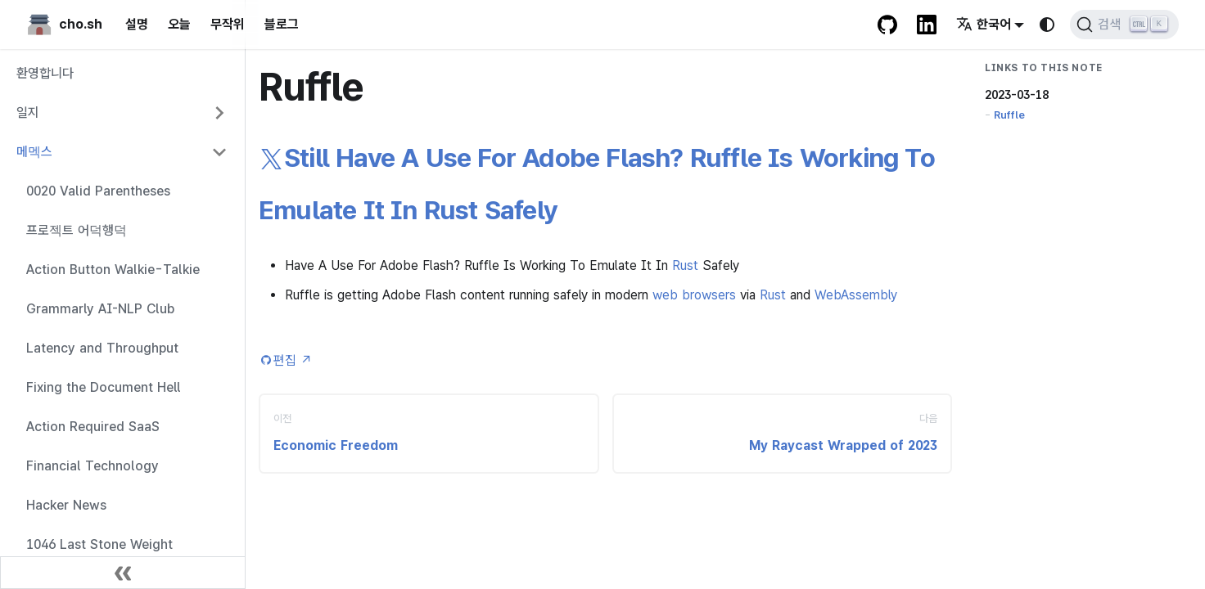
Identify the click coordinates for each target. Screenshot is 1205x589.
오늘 (179, 24)
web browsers (694, 295)
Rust (685, 265)
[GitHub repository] (887, 24)
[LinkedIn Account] (926, 24)
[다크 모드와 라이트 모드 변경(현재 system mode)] (1047, 24)
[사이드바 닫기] (123, 572)
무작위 (227, 24)
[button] (122, 113)
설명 (136, 24)
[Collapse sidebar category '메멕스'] (219, 152)
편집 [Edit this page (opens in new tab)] (293, 360)
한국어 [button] (983, 24)
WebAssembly (856, 295)
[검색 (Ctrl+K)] (1124, 24)
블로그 (281, 24)
